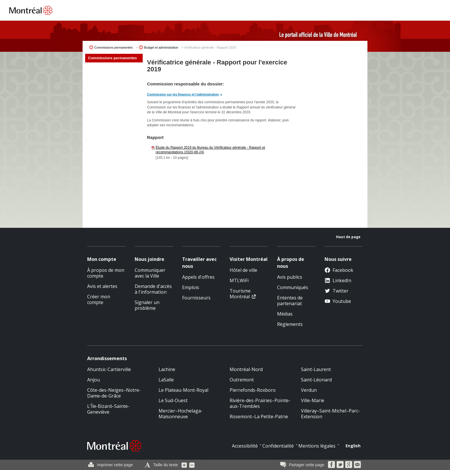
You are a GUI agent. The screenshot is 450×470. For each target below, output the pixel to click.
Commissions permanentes (113, 47)
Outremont (242, 380)
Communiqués (292, 287)
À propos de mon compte (105, 273)
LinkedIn (338, 280)
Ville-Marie (312, 400)
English (353, 445)
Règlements (290, 324)
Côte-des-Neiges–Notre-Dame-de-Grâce (114, 393)
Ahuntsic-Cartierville (109, 369)
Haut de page (348, 236)
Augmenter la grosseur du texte (184, 465)
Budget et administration (161, 47)
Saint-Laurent (316, 369)
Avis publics (289, 277)
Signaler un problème (147, 305)
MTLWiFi (239, 280)
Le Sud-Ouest (173, 400)
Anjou (93, 380)
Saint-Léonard (316, 380)
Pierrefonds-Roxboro (253, 390)
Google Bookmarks (348, 464)
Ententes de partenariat (290, 301)
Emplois (190, 287)
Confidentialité (278, 446)
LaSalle (166, 380)
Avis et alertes (102, 286)
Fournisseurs (196, 298)
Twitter (336, 291)
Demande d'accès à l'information (153, 289)
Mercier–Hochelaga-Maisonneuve (181, 414)
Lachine (167, 369)
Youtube (338, 301)
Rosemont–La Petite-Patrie (259, 416)
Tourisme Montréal (240, 294)
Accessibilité (245, 446)
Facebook (339, 270)
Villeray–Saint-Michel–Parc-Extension (330, 414)
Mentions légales (316, 446)
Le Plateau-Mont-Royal (183, 390)
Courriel (357, 464)
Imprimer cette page (115, 465)
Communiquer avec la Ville (150, 273)
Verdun (309, 390)
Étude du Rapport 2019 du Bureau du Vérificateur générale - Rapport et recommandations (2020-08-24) (210, 150)
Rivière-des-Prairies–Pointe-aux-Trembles (260, 403)
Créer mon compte (98, 299)
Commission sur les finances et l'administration (183, 94)
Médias (285, 314)
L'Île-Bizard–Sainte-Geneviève (108, 409)
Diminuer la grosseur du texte (192, 465)
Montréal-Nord (246, 369)
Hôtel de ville (243, 270)
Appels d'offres (198, 277)
